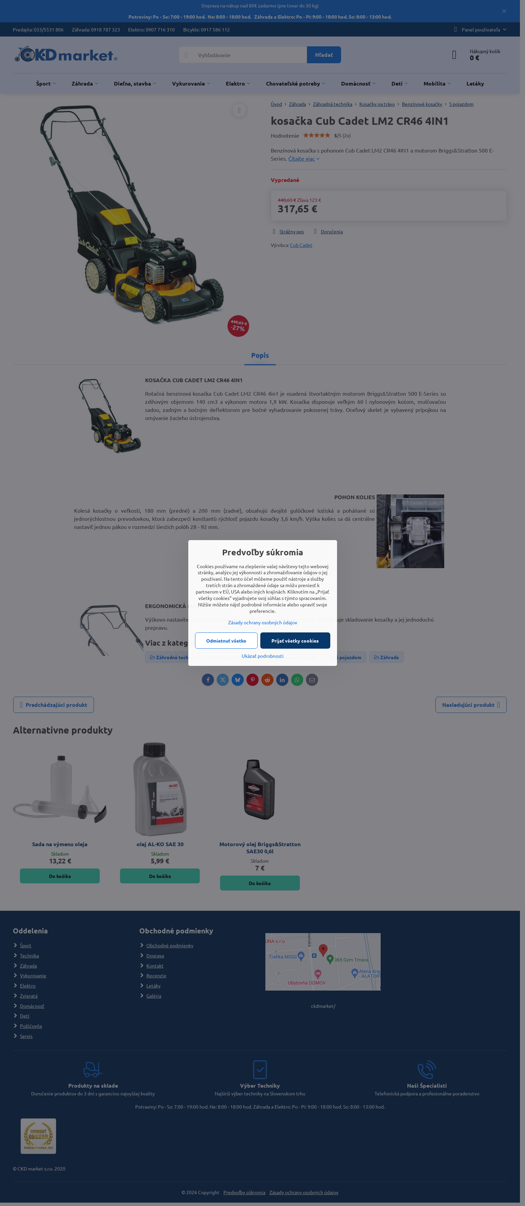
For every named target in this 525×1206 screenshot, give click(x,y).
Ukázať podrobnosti (263, 656)
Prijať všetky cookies (295, 640)
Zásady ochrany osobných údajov (262, 622)
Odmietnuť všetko (226, 640)
